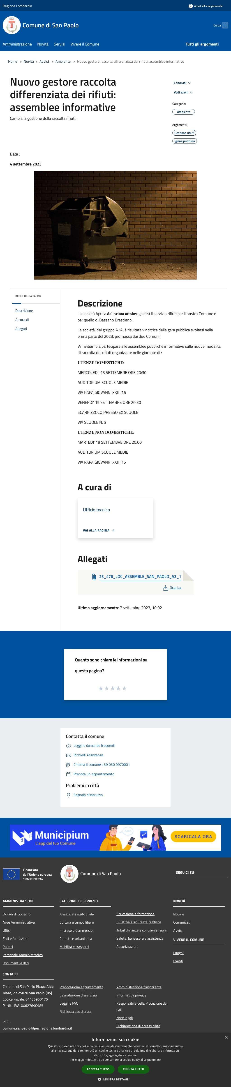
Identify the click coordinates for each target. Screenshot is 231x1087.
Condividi (183, 83)
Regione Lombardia (17, 6)
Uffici (7, 930)
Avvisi (44, 61)
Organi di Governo (16, 914)
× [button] (226, 1037)
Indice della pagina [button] (28, 296)
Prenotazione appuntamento (81, 987)
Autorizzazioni (127, 946)
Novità (29, 61)
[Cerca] (222, 25)
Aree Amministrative (19, 922)
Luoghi (178, 952)
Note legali (124, 1017)
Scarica (171, 587)
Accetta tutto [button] (98, 1069)
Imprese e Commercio (76, 930)
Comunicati (182, 922)
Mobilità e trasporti (74, 946)
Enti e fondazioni (15, 938)
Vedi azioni (184, 92)
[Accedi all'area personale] (205, 6)
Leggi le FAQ (69, 1003)
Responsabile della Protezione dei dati (141, 1006)
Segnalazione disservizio (78, 995)
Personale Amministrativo (23, 955)
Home (12, 61)
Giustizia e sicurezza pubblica (138, 922)
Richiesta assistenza (75, 1011)
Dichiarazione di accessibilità (138, 1026)
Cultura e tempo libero (77, 922)
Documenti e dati (16, 963)
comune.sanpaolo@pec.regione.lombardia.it (37, 1028)
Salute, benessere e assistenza (139, 938)
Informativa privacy (131, 995)
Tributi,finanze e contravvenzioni (141, 930)
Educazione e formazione (135, 914)
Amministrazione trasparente (139, 987)
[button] (115, 1079)
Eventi (178, 961)
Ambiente (63, 61)
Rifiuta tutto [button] (133, 1069)
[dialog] (115, 1060)
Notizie (178, 914)
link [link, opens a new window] (159, 1060)
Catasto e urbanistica (76, 938)
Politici (8, 946)
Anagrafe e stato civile (77, 914)
